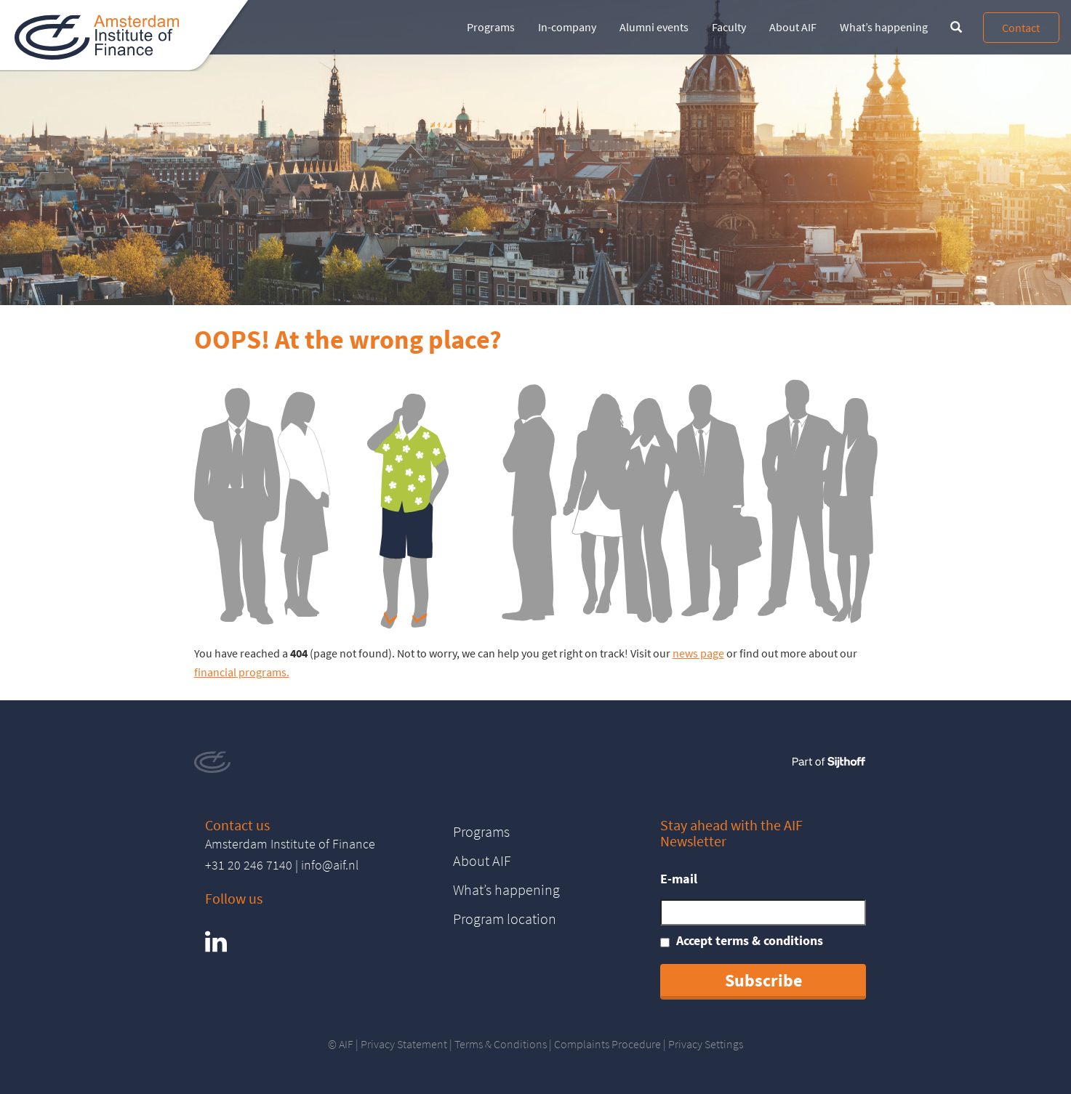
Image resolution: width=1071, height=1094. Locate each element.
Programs (491, 27)
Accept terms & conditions (749, 940)
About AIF (793, 27)
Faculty (729, 27)
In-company (567, 27)
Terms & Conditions (500, 1044)
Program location (504, 918)
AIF (346, 1044)
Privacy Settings (705, 1044)
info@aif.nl (329, 864)
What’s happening (884, 27)
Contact (1021, 27)
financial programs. (241, 672)
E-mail (678, 878)
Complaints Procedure (607, 1044)
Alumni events (654, 27)
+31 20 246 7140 (248, 864)
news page (698, 653)
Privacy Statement (404, 1044)
